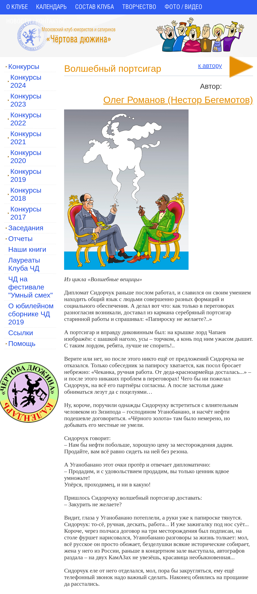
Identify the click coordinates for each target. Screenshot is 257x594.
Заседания (25, 228)
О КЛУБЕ (17, 7)
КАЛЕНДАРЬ (51, 7)
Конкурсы (22, 66)
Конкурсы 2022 (24, 119)
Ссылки (20, 333)
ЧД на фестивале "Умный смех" (30, 287)
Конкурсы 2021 (24, 138)
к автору (210, 65)
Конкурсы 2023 (24, 100)
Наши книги (27, 249)
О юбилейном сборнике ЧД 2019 (31, 314)
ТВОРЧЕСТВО (139, 7)
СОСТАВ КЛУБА (94, 7)
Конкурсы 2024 (24, 81)
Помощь (20, 343)
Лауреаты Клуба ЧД (24, 264)
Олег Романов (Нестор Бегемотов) (178, 100)
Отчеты (19, 238)
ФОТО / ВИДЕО (183, 7)
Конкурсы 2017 (24, 213)
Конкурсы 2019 (24, 175)
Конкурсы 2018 (24, 194)
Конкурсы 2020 (24, 156)
